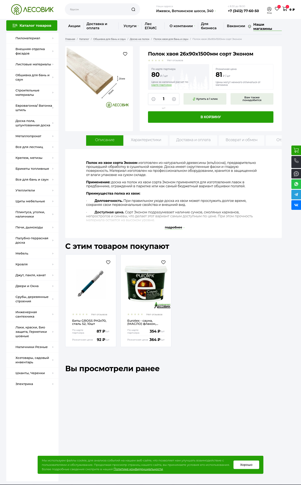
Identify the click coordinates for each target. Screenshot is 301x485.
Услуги (131, 26)
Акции (74, 26)
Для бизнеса (209, 26)
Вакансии (236, 26)
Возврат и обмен (242, 140)
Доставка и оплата (97, 26)
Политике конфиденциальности (138, 469)
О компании (182, 26)
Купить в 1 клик (205, 99)
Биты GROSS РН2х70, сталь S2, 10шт (89, 322)
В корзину (210, 117)
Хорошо (246, 465)
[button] (269, 9)
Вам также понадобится (251, 99)
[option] (90, 300)
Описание (105, 140)
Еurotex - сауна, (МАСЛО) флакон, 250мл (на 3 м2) (141, 322)
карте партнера (161, 84)
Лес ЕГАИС (151, 26)
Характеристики (146, 140)
